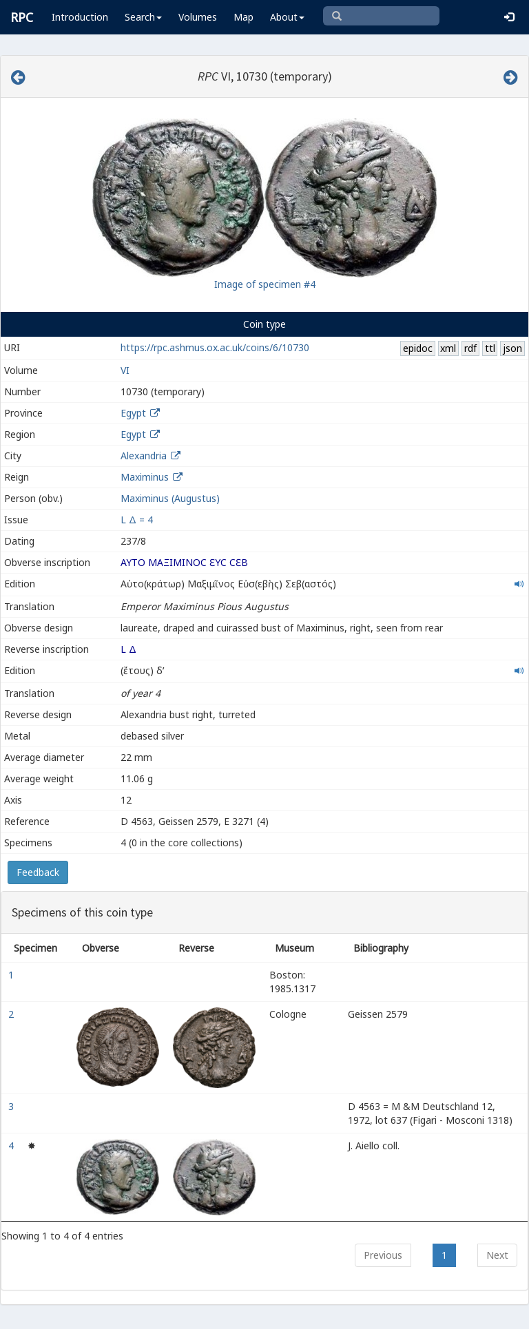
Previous (383, 1255)
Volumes (197, 16)
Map (243, 16)
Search (143, 16)
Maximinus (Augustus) (170, 498)
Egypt (133, 412)
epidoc (418, 348)
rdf (470, 348)
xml (448, 348)
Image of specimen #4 (264, 284)
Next (497, 1255)
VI (125, 370)
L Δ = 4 (137, 519)
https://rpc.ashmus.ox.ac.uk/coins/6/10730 (215, 347)
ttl (490, 348)
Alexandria (144, 455)
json (512, 348)
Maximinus (145, 476)
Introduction (80, 16)
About (287, 16)
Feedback (38, 872)
